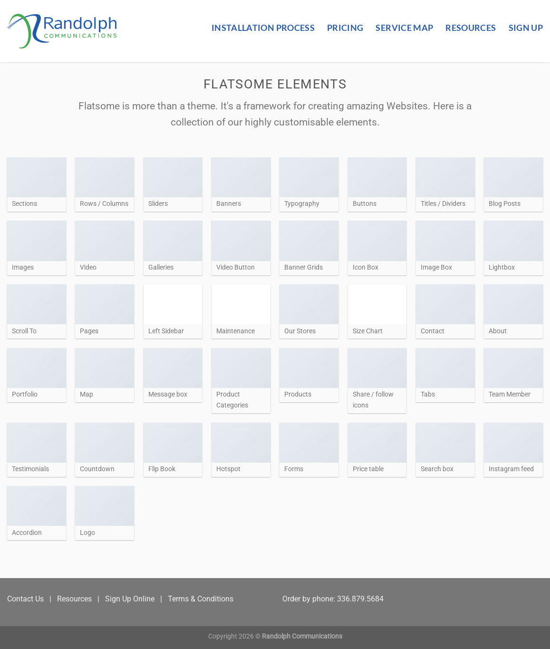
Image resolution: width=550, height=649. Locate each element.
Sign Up (526, 28)
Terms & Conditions (200, 598)
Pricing (345, 28)
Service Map (404, 28)
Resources (470, 28)
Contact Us (25, 598)
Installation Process (263, 28)
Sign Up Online (129, 598)
